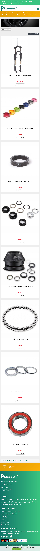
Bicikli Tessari (4, 12)
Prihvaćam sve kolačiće (17, 549)
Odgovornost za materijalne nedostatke (10, 511)
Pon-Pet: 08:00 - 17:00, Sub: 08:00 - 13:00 (12, 3)
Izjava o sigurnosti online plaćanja (9, 514)
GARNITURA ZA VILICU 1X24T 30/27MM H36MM (20, 233)
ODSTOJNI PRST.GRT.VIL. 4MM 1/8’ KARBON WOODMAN (20, 181)
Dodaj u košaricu (20, 84)
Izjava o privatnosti (5, 516)
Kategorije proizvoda (6, 29)
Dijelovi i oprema (13, 12)
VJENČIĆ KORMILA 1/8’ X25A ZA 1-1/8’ (20, 339)
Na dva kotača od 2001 (7, 1)
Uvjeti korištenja (5, 522)
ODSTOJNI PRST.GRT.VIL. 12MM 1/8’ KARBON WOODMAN (20, 128)
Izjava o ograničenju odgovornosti (9, 513)
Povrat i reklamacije (5, 517)
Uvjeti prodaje (4, 521)
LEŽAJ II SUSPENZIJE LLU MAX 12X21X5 (20, 444)
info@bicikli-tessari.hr (27, 1)
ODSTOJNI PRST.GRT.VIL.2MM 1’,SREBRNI (20, 391)
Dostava (3, 519)
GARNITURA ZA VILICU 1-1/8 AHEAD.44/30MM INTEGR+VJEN (20, 286)
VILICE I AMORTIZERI (24, 12)
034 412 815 (17, 1)
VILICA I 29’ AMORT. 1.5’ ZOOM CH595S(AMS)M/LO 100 (20, 75)
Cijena (30, 33)
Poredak (36, 33)
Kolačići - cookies (5, 524)
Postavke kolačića (25, 549)
